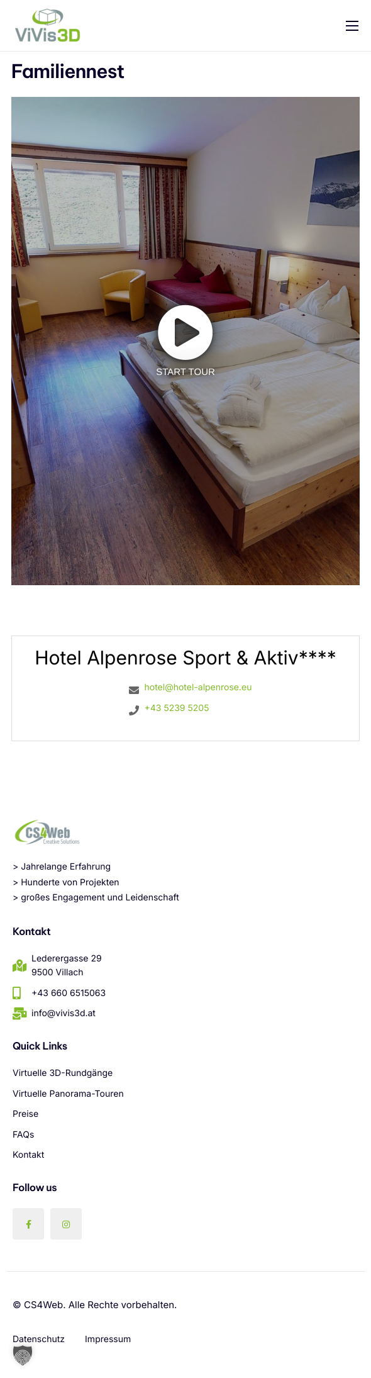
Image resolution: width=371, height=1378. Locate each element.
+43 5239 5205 (176, 708)
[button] (22, 1355)
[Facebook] (28, 1224)
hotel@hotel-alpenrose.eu (198, 687)
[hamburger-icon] (352, 26)
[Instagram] (66, 1224)
